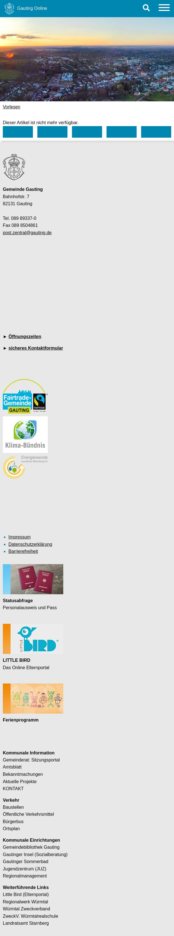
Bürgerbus (13, 821)
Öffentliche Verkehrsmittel (28, 814)
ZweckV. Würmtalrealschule (30, 916)
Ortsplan (11, 828)
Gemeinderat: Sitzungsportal (31, 760)
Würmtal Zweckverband (26, 908)
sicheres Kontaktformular (35, 348)
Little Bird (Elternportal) (26, 894)
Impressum (19, 537)
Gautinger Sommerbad (25, 861)
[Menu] (164, 8)
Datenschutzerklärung (30, 544)
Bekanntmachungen (23, 774)
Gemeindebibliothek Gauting (31, 847)
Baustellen (13, 807)
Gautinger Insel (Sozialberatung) (35, 854)
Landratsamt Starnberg (26, 923)
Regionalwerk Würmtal (25, 901)
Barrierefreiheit (23, 551)
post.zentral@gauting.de (27, 232)
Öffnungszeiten (24, 336)
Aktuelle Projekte (20, 781)
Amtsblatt (12, 767)
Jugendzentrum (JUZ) (24, 868)
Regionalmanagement (25, 876)
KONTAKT (13, 788)
